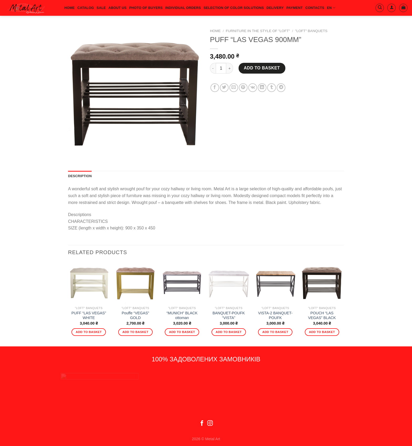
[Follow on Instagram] (210, 424)
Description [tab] (80, 176)
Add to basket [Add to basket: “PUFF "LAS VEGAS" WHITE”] (89, 332)
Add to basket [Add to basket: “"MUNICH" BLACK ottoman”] (182, 332)
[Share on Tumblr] (271, 87)
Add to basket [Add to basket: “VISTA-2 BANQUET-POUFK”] (275, 332)
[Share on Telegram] (281, 87)
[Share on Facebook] (214, 87)
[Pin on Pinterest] (243, 87)
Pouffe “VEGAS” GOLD (135, 315)
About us (118, 8)
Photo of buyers (146, 8)
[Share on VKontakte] (252, 87)
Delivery (275, 8)
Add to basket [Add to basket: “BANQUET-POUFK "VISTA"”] (229, 332)
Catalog (85, 8)
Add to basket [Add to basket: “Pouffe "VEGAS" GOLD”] (135, 332)
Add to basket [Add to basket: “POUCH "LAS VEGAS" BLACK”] (322, 332)
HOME (69, 8)
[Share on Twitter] (224, 87)
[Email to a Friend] (233, 87)
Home (215, 31)
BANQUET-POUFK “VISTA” (229, 315)
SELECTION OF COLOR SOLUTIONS (234, 8)
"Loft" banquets (311, 31)
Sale (101, 8)
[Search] (379, 8)
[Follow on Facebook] (202, 424)
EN (331, 7)
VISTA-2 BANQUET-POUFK (275, 315)
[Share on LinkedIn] (262, 87)
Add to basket (262, 68)
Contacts (314, 8)
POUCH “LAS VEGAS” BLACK (322, 315)
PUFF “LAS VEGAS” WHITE (88, 315)
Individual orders (183, 8)
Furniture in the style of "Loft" (258, 31)
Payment (294, 8)
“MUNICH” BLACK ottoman (182, 315)
